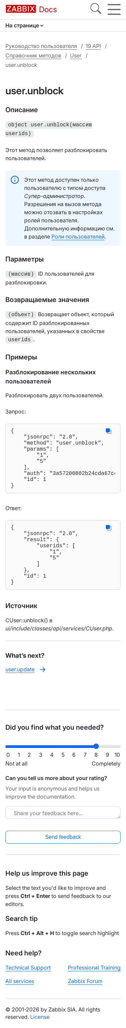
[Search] (95, 9)
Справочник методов (33, 55)
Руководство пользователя (41, 46)
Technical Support (28, 967)
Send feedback (63, 837)
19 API (93, 46)
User (76, 55)
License (39, 1016)
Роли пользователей (77, 235)
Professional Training (94, 967)
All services (19, 981)
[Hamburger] (114, 9)
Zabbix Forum (85, 981)
